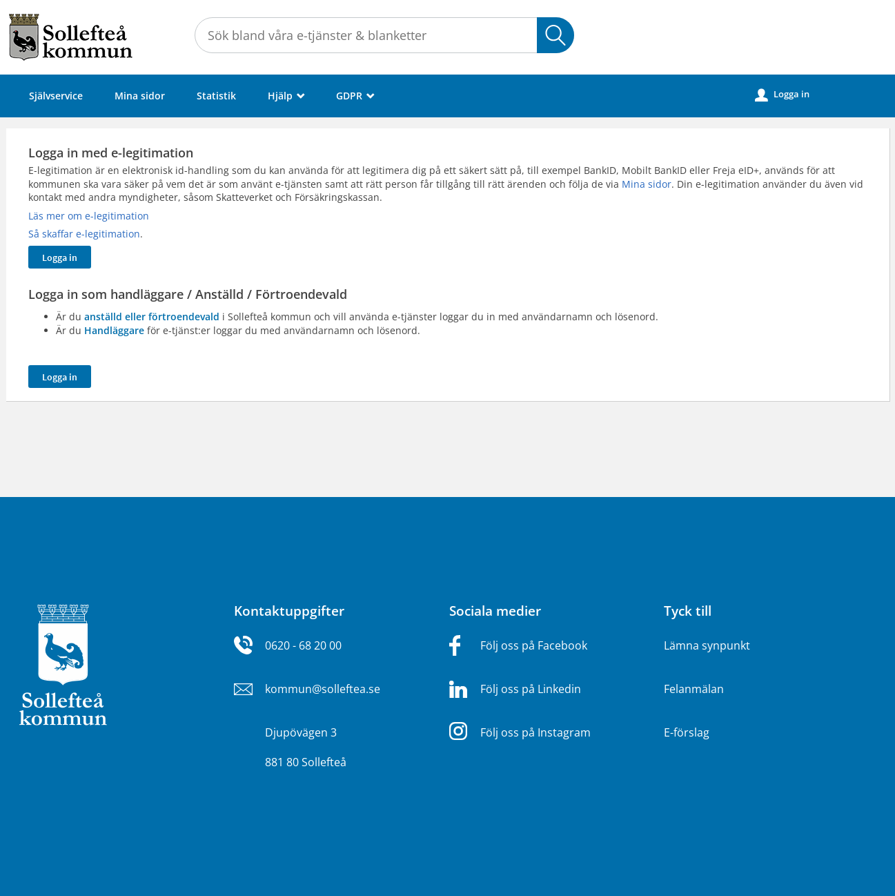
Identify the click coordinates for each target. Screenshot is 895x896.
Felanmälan (694, 689)
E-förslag (686, 732)
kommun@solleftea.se (322, 689)
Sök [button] (555, 35)
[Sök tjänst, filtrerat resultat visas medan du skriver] (384, 35)
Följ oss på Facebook (533, 645)
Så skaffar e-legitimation (84, 233)
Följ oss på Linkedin (530, 689)
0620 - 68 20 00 (303, 645)
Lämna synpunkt (707, 645)
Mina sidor (140, 95)
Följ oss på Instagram (535, 732)
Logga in (782, 94)
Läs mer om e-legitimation (88, 215)
